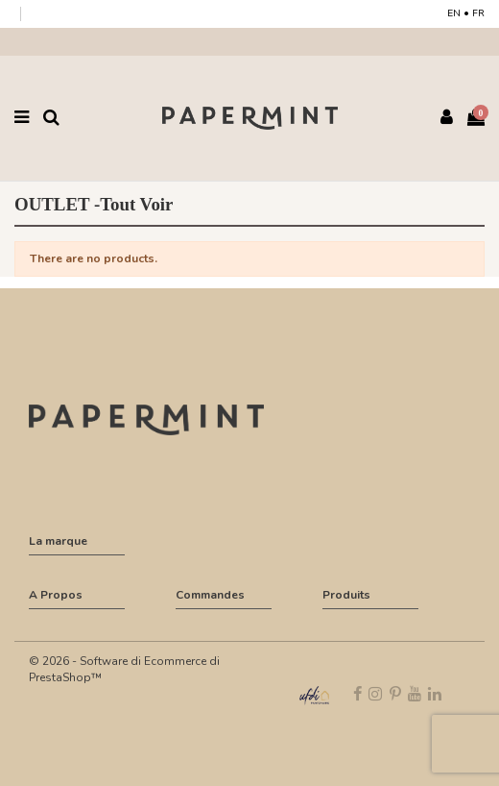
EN (454, 13)
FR (478, 13)
